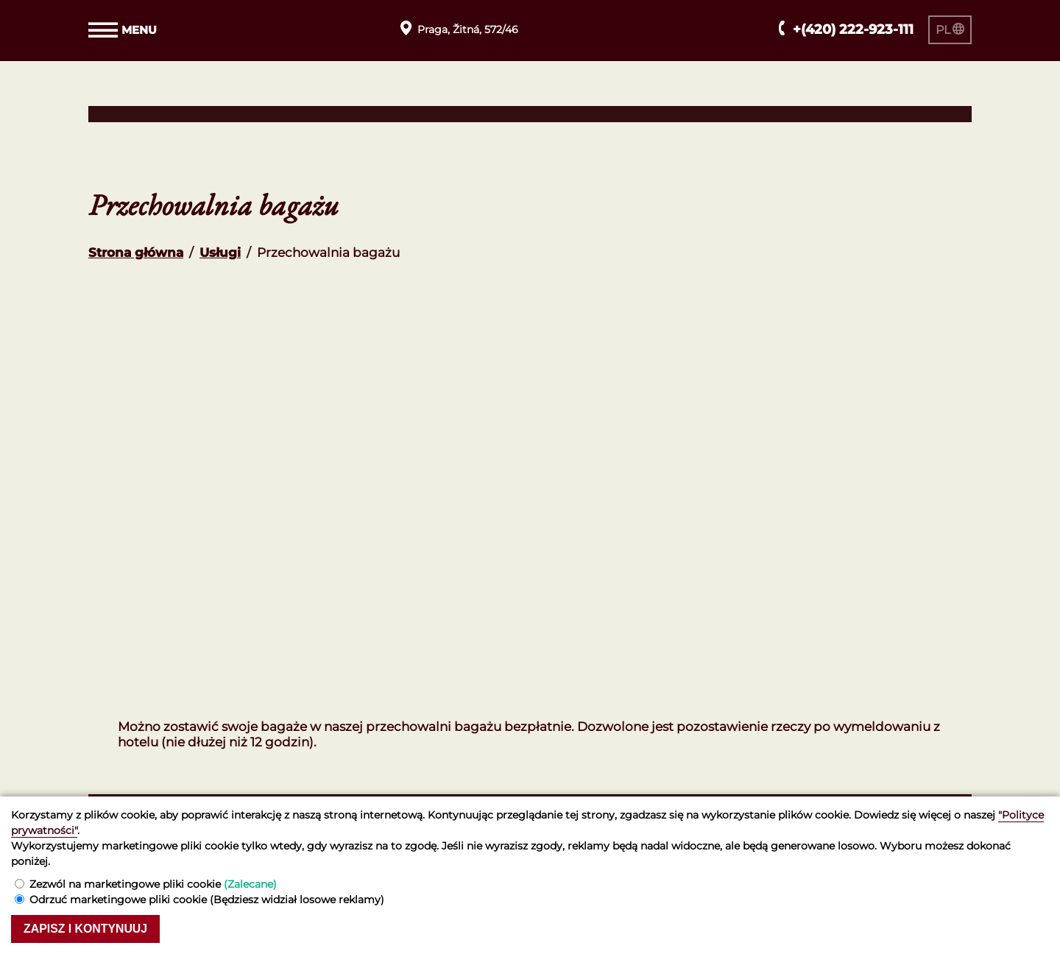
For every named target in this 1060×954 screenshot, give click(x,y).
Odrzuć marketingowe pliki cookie (206, 898)
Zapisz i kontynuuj (92, 928)
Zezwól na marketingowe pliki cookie (153, 882)
